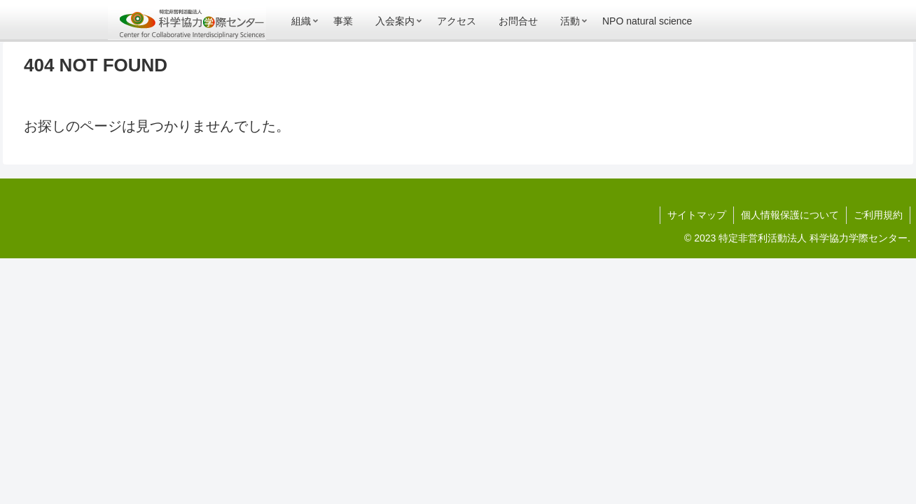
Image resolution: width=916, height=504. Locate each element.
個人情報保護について (790, 214)
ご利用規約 (878, 214)
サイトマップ (696, 214)
